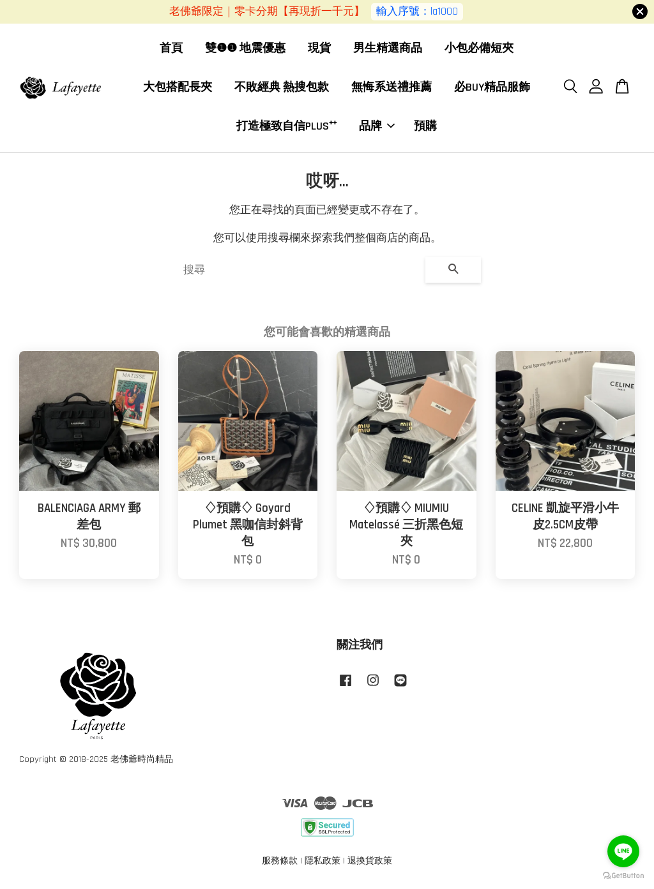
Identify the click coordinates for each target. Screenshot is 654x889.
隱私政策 (322, 861)
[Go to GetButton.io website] (623, 876)
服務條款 (280, 861)
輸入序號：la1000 (417, 11)
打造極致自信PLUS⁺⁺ (286, 126)
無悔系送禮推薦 (391, 87)
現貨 (319, 48)
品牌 (377, 126)
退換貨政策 (369, 861)
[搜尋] (299, 270)
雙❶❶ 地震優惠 (245, 48)
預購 (425, 126)
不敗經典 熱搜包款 (281, 87)
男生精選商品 (387, 48)
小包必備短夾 (479, 48)
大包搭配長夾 (177, 87)
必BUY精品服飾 (492, 87)
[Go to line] (623, 851)
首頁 (171, 48)
